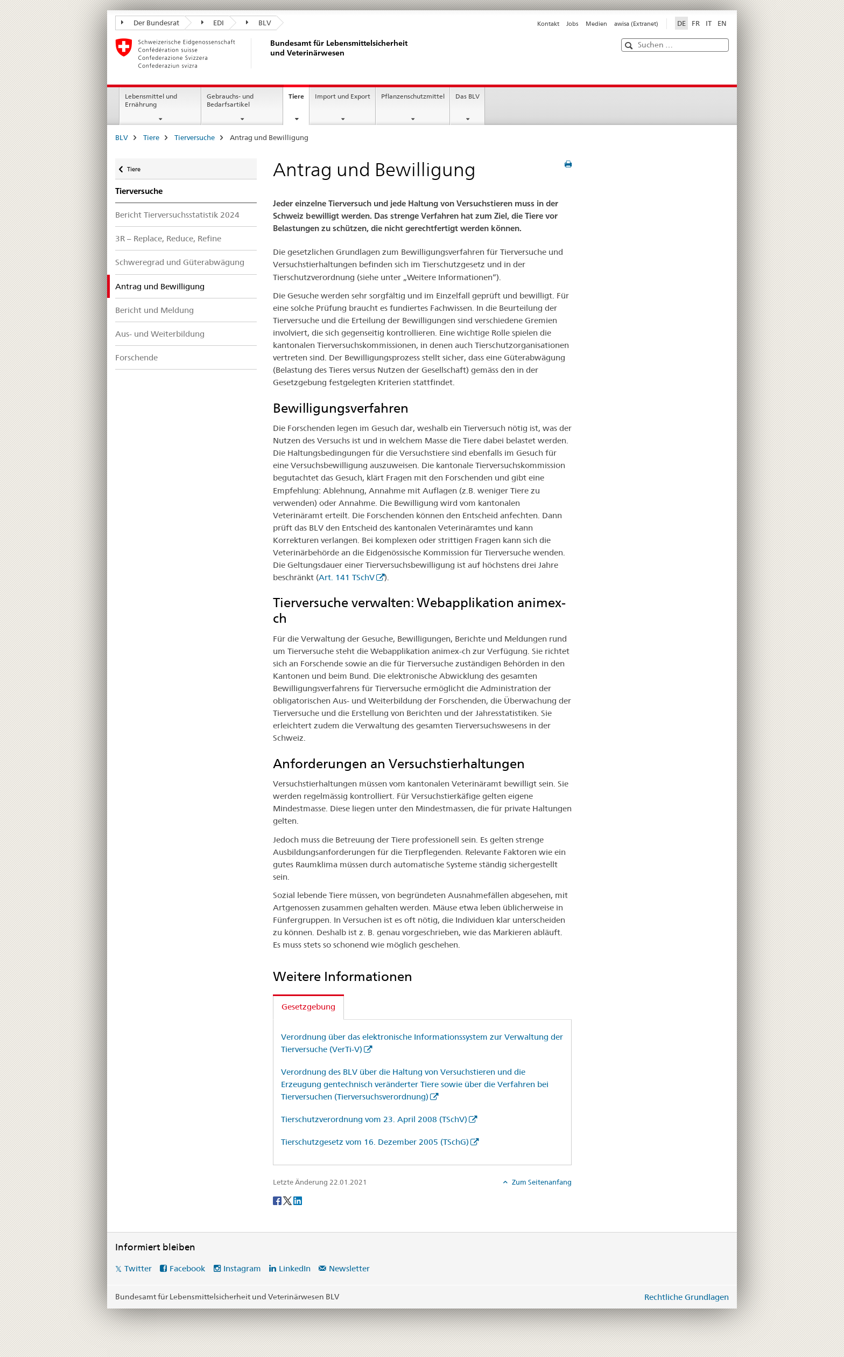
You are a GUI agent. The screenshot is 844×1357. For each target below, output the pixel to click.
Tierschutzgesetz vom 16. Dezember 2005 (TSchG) (375, 1142)
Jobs (572, 23)
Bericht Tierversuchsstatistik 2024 (177, 215)
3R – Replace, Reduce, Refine (168, 238)
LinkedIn (295, 1268)
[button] (630, 45)
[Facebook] (278, 1200)
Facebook (187, 1268)
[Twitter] (288, 1200)
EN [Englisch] (722, 23)
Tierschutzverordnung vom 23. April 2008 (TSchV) (374, 1119)
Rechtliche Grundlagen (686, 1297)
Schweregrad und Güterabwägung (179, 262)
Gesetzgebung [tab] (308, 1006)
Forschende (136, 357)
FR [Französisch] (696, 23)
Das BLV (467, 96)
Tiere (299, 100)
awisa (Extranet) (636, 23)
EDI (212, 22)
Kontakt (548, 23)
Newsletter (349, 1268)
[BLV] (268, 53)
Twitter (138, 1268)
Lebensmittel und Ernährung (151, 100)
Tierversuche (194, 137)
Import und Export (342, 96)
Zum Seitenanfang (541, 1182)
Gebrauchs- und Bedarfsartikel (230, 100)
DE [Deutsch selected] (681, 23)
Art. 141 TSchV (347, 577)
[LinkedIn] (297, 1200)
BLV (258, 22)
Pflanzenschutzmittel (413, 96)
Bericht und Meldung (154, 310)
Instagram (242, 1268)
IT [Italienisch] (709, 23)
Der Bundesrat (150, 22)
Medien (596, 23)
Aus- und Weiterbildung (160, 334)
